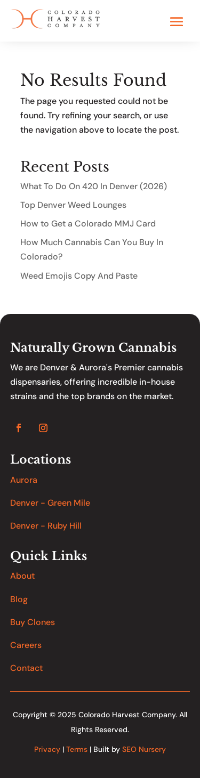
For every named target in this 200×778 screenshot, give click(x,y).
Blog (19, 599)
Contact (26, 668)
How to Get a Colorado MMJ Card (88, 223)
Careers (26, 645)
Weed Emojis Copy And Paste (79, 275)
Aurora (23, 479)
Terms (76, 749)
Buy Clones (32, 622)
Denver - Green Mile (50, 502)
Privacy (47, 749)
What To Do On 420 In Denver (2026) (93, 186)
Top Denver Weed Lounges (73, 204)
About (22, 575)
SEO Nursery (144, 749)
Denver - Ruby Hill (46, 525)
